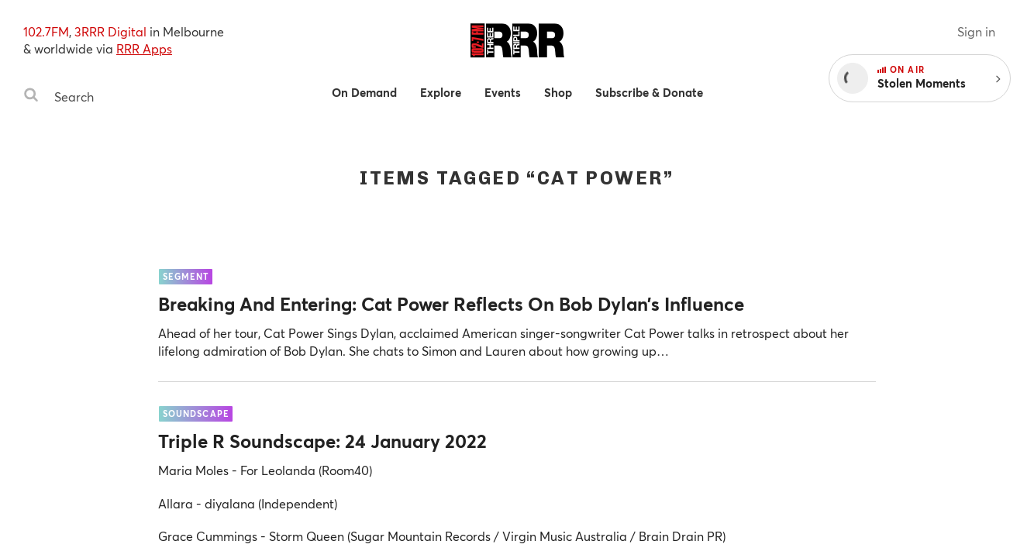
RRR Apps (144, 48)
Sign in (976, 31)
